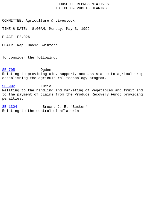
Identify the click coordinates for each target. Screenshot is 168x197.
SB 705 (8, 83)
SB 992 (8, 103)
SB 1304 (9, 127)
